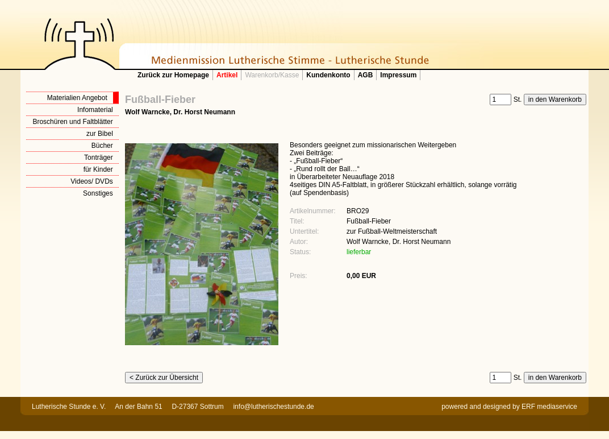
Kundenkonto (328, 75)
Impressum (398, 75)
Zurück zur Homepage (173, 75)
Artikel (226, 75)
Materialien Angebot (77, 98)
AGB (365, 75)
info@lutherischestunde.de (273, 407)
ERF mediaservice (549, 407)
